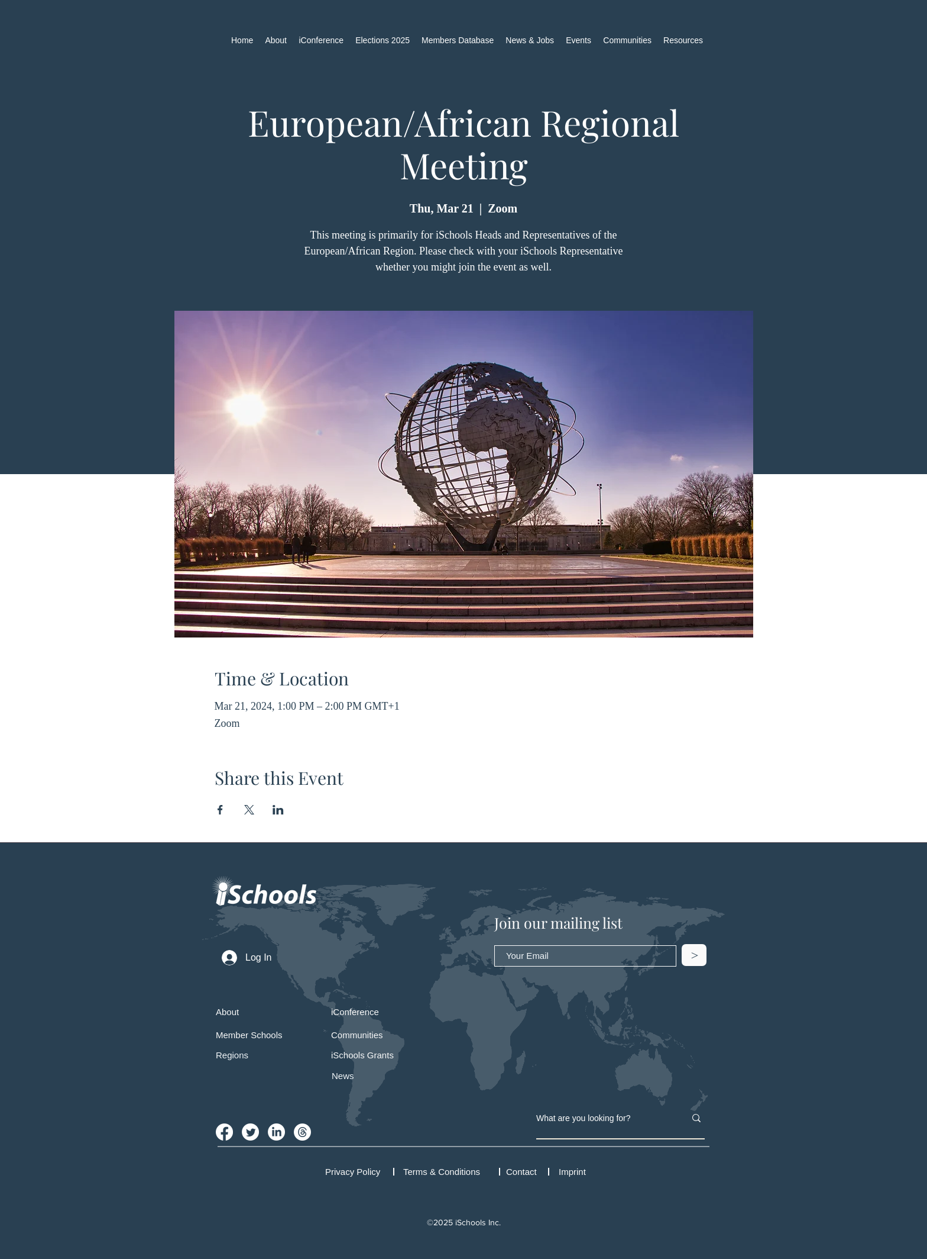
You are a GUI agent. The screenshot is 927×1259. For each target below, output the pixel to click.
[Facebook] (224, 1132)
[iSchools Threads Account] (302, 1132)
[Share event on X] (249, 809)
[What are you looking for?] (601, 1118)
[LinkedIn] (276, 1132)
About (227, 1012)
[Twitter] (250, 1132)
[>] (694, 955)
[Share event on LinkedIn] (278, 809)
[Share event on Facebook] (220, 809)
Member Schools (249, 1035)
